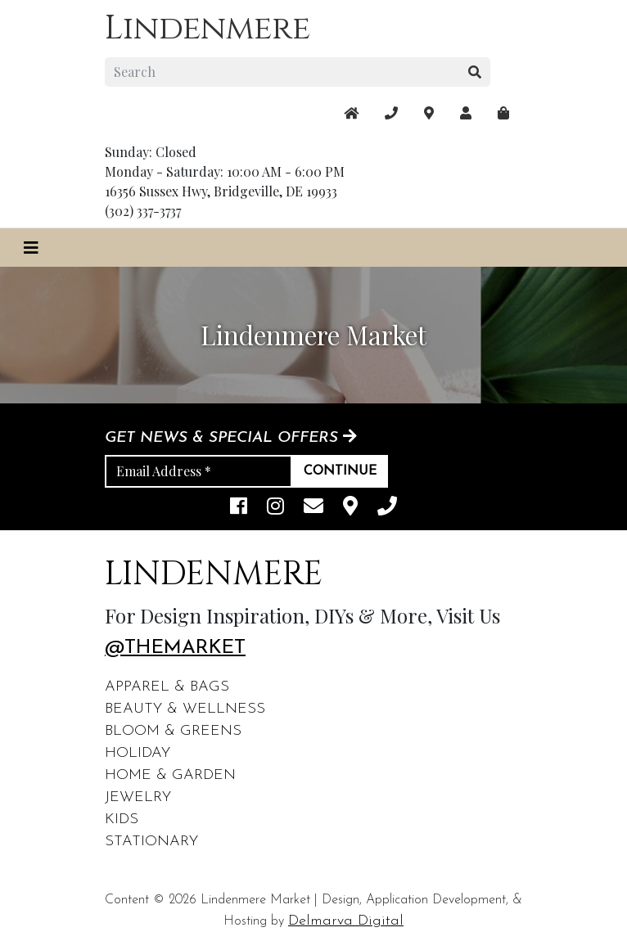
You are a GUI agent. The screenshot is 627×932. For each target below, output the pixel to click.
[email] (313, 507)
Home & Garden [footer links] (170, 775)
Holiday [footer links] (137, 753)
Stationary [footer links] (151, 841)
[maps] (503, 113)
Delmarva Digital (346, 921)
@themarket (175, 648)
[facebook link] (238, 507)
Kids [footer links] (121, 819)
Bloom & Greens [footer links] (173, 731)
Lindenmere (207, 29)
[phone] (387, 507)
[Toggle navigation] (31, 247)
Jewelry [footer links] (138, 797)
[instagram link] (275, 507)
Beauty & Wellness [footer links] (185, 709)
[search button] (475, 72)
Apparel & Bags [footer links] (167, 687)
